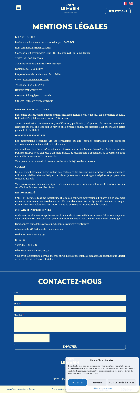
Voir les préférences (121, 382)
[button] (18, 7)
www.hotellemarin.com (35, 42)
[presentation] (31, 338)
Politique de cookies (99, 388)
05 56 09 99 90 (36, 85)
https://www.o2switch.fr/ (39, 100)
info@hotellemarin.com (36, 79)
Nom (16, 293)
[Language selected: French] (129, 3)
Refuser (97, 382)
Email (17, 304)
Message (18, 315)
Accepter (77, 382)
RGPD (110, 388)
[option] (132, 3)
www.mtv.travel (81, 224)
